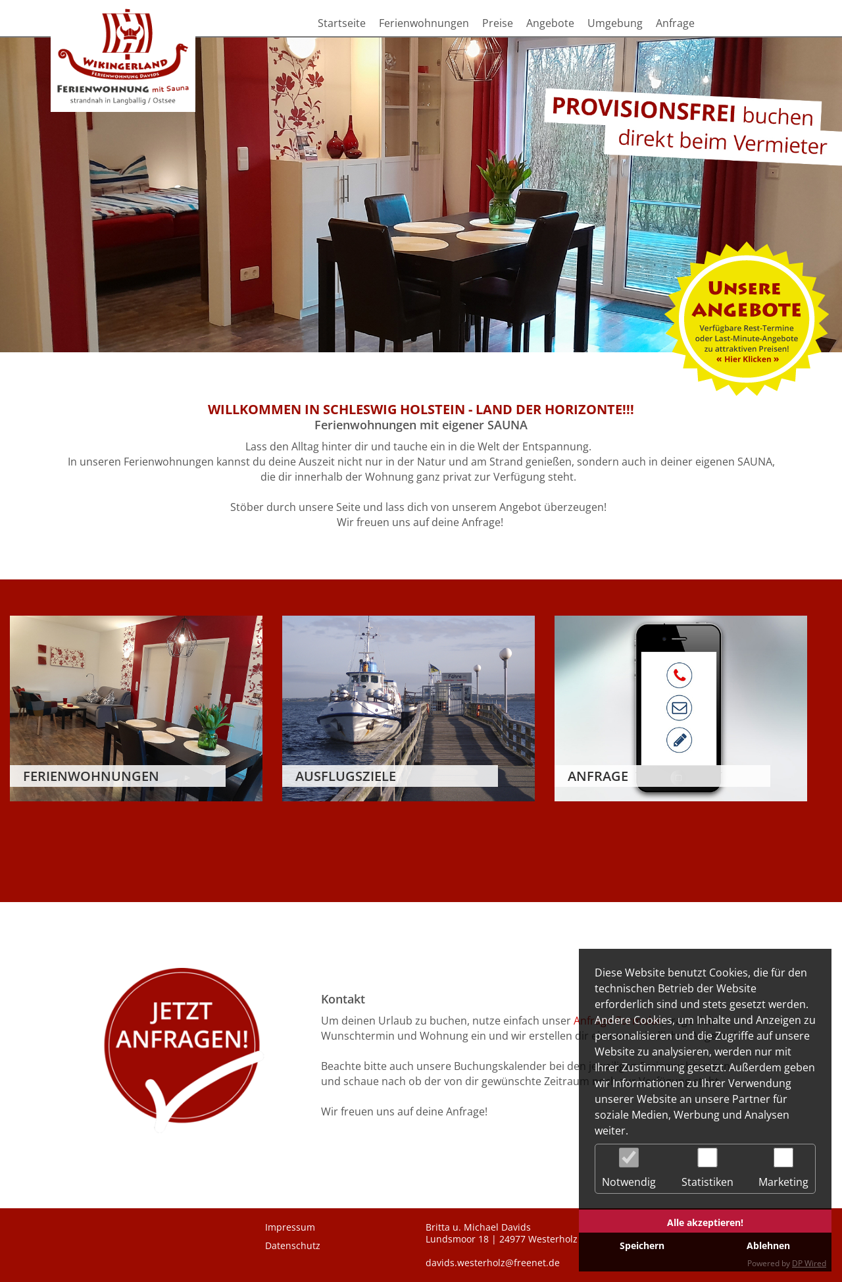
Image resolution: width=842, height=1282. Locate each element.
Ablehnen (768, 1245)
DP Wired (809, 1263)
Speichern (642, 1245)
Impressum (290, 1227)
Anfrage (675, 23)
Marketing (783, 1168)
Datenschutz (292, 1246)
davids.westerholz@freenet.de (493, 1263)
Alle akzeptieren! (705, 1222)
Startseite (342, 23)
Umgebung (615, 23)
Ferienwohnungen (424, 23)
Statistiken (707, 1168)
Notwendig (629, 1168)
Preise (497, 23)
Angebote (550, 23)
